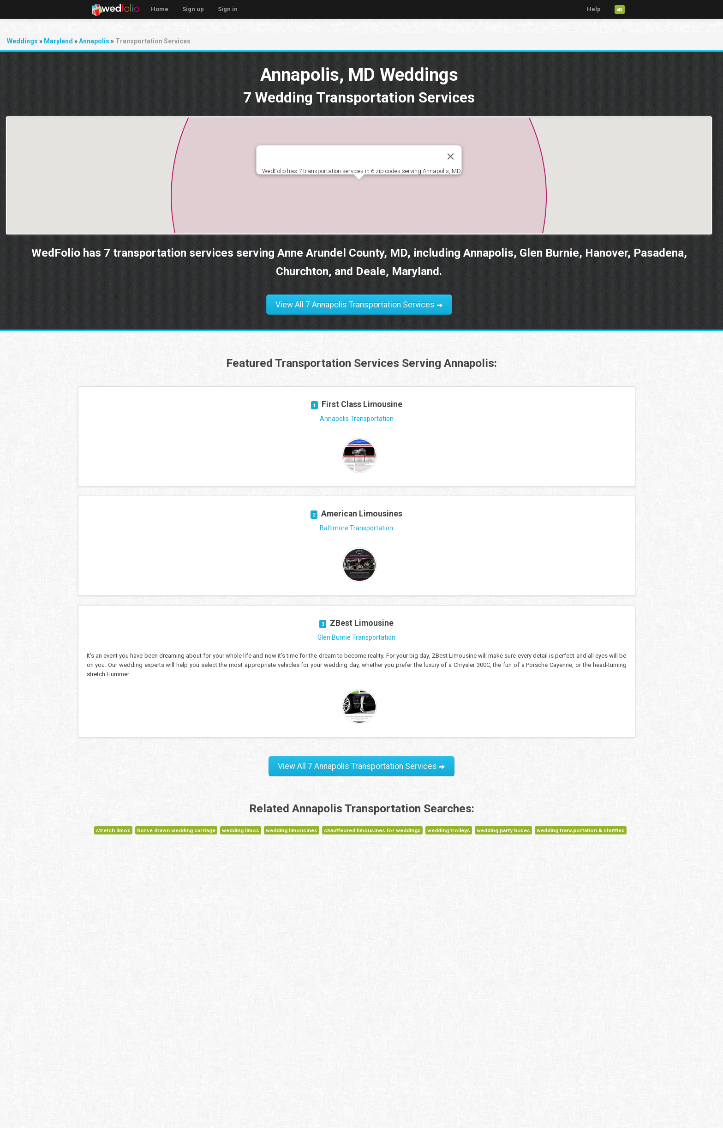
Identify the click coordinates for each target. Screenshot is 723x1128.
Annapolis (94, 41)
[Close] (451, 156)
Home (159, 9)
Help (594, 9)
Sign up (193, 9)
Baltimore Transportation (356, 528)
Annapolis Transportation (357, 418)
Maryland (58, 41)
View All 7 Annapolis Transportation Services (359, 304)
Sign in (228, 9)
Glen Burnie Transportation (356, 637)
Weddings (22, 41)
